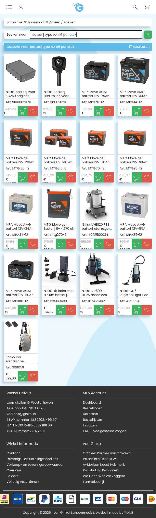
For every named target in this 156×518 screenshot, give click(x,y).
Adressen (90, 414)
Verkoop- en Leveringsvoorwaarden (35, 465)
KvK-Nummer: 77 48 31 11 (25, 431)
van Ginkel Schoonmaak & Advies (33, 22)
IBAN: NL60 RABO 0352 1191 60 (29, 425)
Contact (13, 453)
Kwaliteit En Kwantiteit (100, 470)
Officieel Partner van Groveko (107, 453)
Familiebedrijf (93, 482)
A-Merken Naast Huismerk (104, 465)
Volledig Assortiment (23, 482)
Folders (12, 476)
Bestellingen (92, 408)
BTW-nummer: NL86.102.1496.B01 (31, 420)
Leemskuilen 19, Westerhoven (29, 403)
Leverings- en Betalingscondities (32, 459)
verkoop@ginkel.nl (21, 414)
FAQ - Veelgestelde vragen (104, 431)
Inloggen (90, 425)
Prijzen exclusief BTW (99, 459)
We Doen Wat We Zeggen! (104, 476)
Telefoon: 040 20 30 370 (25, 408)
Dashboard (92, 403)
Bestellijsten (92, 420)
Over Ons (14, 470)
